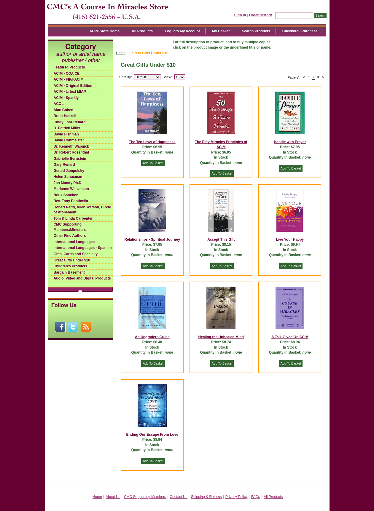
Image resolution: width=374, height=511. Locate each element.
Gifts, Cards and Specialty (76, 254)
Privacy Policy (236, 497)
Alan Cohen (64, 110)
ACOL (59, 104)
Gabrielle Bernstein (70, 159)
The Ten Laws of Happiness (152, 142)
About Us (113, 497)
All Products (142, 31)
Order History (260, 15)
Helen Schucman (68, 177)
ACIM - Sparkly (66, 98)
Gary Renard (64, 164)
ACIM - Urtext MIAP (70, 92)
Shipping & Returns (206, 497)
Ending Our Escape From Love (152, 434)
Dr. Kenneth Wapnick (71, 146)
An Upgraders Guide (152, 337)
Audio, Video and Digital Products (82, 278)
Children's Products (70, 266)
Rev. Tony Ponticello (71, 201)
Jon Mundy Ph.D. (68, 183)
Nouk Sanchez (66, 195)
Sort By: (125, 77)
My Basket (221, 31)
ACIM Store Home (105, 31)
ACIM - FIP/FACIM (69, 79)
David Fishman (66, 134)
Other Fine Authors (70, 236)
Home (120, 53)
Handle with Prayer (290, 142)
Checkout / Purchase (300, 31)
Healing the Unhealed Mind (221, 337)
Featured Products (69, 67)
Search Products (256, 31)
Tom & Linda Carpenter (73, 218)
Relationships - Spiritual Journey (152, 239)
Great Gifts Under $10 (72, 260)
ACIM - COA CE (67, 73)
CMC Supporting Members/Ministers (70, 227)
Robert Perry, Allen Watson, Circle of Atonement (82, 210)
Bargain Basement (69, 272)
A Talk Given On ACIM (289, 337)
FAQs (255, 497)
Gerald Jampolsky (69, 171)
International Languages (74, 242)
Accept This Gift (221, 239)
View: (168, 77)
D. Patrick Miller (67, 128)
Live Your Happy (290, 239)
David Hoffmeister (69, 140)
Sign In (240, 15)
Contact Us (178, 497)
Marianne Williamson (71, 189)
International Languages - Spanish (83, 248)
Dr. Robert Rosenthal (71, 152)
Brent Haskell (65, 116)
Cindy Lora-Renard (70, 122)
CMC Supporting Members (145, 497)
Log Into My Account (182, 31)
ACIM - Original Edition (73, 86)
